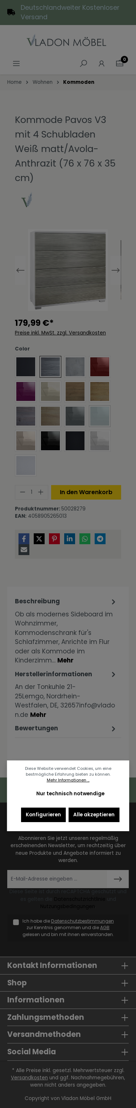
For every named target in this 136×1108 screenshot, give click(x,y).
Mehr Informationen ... (68, 780)
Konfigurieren (43, 814)
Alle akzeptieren (94, 814)
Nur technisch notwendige (70, 793)
